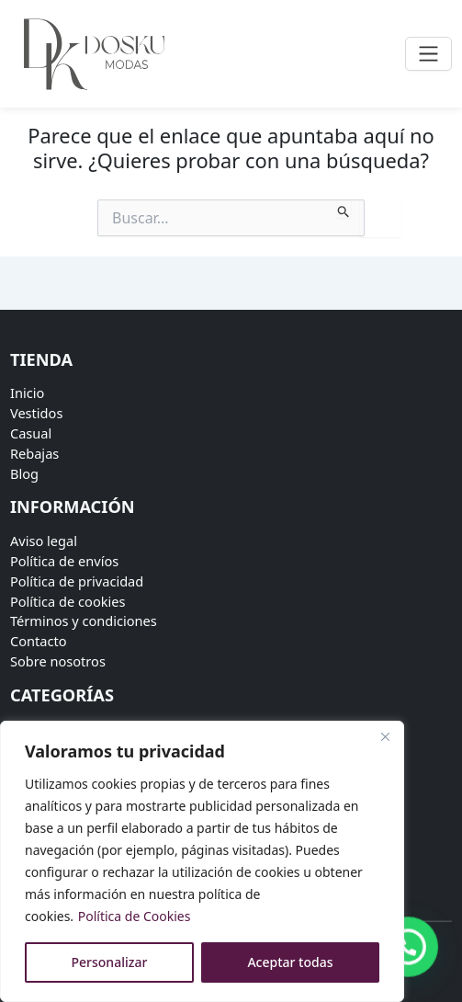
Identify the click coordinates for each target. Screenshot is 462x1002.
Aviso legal (43, 540)
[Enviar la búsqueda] (344, 208)
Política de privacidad (76, 581)
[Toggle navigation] (428, 54)
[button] (408, 949)
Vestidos (36, 413)
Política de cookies (68, 601)
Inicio (27, 392)
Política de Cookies (134, 916)
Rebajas (34, 453)
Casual (30, 433)
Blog (24, 473)
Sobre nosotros (58, 661)
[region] (202, 861)
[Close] (385, 736)
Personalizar (110, 962)
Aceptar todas (289, 962)
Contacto (38, 641)
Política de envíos (64, 561)
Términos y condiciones (83, 620)
